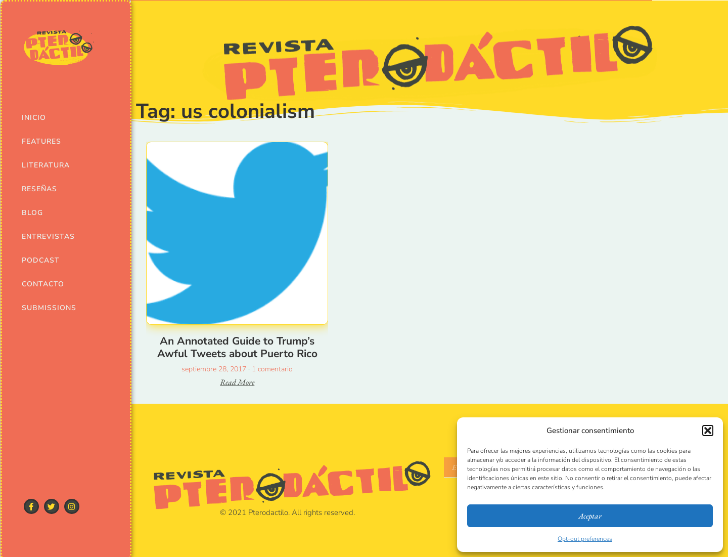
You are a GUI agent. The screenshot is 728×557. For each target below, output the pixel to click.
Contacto (43, 284)
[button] (708, 430)
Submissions (47, 308)
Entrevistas (47, 236)
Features (41, 141)
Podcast (41, 260)
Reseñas (39, 189)
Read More (237, 382)
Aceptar (590, 516)
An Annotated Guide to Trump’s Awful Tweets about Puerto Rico (237, 347)
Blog (32, 213)
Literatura (46, 165)
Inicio (34, 117)
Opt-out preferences (585, 539)
